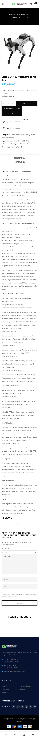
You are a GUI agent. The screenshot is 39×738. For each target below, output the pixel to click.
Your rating (5, 548)
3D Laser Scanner (22, 14)
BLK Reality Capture (29, 135)
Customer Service (25, 686)
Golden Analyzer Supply (22, 719)
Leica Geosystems (8, 137)
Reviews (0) (19, 162)
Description (19, 158)
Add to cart (27, 104)
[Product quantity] (8, 103)
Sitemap (22, 689)
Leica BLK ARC (14, 141)
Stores (4, 692)
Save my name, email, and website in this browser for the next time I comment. (19, 596)
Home (11, 14)
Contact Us (5, 689)
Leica (7, 141)
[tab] (19, 158)
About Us (4, 686)
